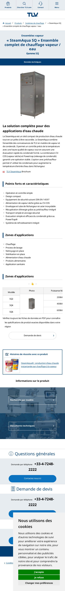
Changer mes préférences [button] (39, 582)
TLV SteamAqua (13, 171)
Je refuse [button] (39, 577)
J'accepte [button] (39, 571)
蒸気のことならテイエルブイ (32, 14)
